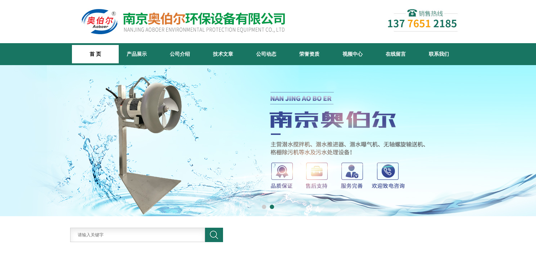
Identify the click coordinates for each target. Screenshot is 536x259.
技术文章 (223, 54)
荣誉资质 (309, 54)
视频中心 (352, 54)
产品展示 (137, 54)
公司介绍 (180, 54)
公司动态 (266, 54)
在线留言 (396, 54)
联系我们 (439, 54)
